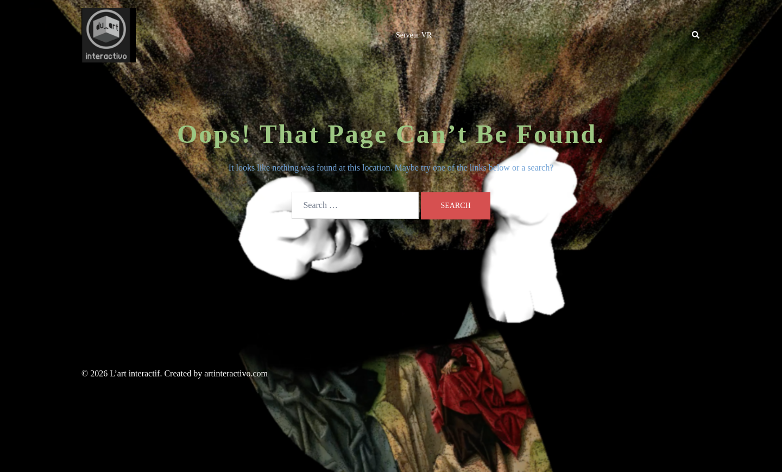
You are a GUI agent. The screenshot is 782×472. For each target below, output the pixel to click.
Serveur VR (414, 35)
